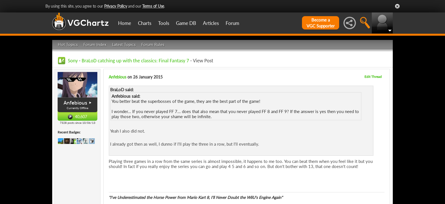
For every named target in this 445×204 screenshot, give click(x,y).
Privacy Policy (115, 6)
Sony (73, 61)
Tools (163, 23)
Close (397, 6)
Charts (144, 23)
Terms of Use (153, 6)
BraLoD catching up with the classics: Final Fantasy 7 (135, 61)
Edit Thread (373, 77)
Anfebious (75, 102)
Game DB (186, 23)
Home (124, 23)
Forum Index (94, 44)
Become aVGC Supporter (321, 22)
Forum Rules (152, 44)
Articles (211, 23)
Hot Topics (68, 44)
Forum (232, 23)
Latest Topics (124, 44)
